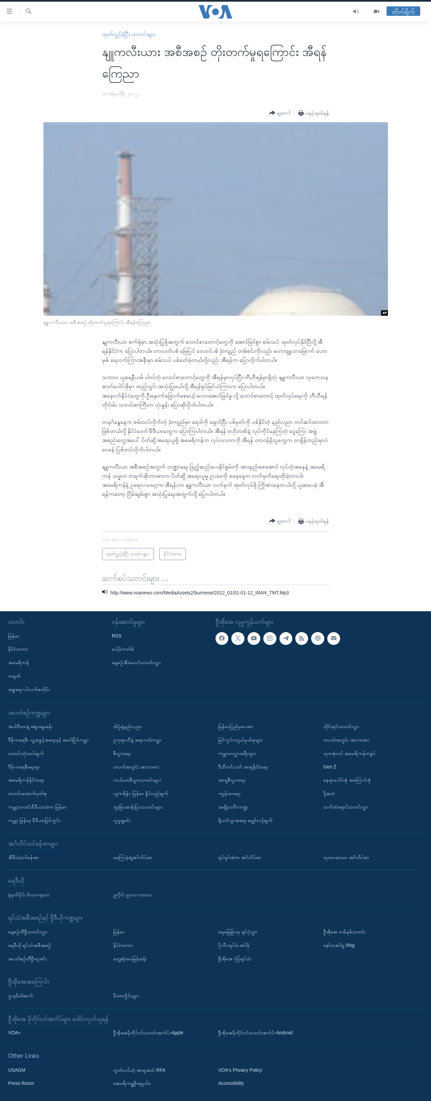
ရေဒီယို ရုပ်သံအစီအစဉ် (29, 945)
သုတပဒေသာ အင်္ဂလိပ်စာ (346, 857)
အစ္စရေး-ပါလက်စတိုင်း (29, 689)
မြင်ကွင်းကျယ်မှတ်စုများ (240, 740)
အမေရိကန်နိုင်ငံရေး (26, 780)
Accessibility (231, 1083)
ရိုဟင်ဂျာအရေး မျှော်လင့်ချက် (245, 820)
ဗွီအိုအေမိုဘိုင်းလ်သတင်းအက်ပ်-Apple (148, 1032)
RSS (117, 635)
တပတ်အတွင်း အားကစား (136, 766)
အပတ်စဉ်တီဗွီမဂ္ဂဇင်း (27, 958)
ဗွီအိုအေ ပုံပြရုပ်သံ (234, 958)
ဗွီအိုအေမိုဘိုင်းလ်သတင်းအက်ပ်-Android (255, 1032)
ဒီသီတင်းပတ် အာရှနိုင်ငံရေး (243, 766)
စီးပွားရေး (122, 753)
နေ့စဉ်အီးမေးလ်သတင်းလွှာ (136, 662)
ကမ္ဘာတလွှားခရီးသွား (237, 753)
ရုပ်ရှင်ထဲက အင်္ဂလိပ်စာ (239, 857)
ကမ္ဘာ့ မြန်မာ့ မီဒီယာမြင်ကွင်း (34, 820)
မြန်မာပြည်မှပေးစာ (235, 726)
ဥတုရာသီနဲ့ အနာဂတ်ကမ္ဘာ (137, 740)
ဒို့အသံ (329, 793)
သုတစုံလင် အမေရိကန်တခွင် (349, 753)
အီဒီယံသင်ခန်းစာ (23, 857)
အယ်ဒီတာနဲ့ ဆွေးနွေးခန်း (30, 726)
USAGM (16, 1069)
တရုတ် (14, 676)
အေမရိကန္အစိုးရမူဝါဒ (132, 1083)
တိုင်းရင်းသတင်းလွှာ (341, 726)
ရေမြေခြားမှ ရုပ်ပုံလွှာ (237, 931)
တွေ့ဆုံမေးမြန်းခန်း (130, 958)
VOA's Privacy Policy (240, 1069)
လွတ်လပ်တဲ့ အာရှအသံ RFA (139, 1069)
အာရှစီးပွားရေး (231, 780)
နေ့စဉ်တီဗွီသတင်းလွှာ (27, 931)
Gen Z (329, 766)
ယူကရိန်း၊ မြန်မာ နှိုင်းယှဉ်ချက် (140, 793)
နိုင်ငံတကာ (18, 649)
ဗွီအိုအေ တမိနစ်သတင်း (344, 931)
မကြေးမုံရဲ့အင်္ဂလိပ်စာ (132, 857)
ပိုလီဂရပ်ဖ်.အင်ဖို (234, 945)
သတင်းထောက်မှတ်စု (27, 793)
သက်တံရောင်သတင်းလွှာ (345, 807)
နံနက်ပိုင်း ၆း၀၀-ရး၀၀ (28, 894)
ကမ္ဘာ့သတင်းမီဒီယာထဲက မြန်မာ (37, 807)
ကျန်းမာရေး (229, 793)
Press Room (21, 1083)
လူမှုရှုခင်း (122, 820)
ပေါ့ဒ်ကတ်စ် (123, 649)
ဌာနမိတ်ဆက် (20, 995)
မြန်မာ (14, 635)
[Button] (280, 113)
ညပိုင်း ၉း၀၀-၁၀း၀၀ (132, 894)
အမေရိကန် (18, 662)
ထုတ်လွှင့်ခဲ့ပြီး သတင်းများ (128, 34)
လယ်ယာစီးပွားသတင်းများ (137, 780)
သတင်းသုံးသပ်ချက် (26, 753)
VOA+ (14, 1032)
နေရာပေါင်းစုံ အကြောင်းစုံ (347, 780)
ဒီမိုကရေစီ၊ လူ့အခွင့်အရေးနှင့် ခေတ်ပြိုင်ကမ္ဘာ (48, 740)
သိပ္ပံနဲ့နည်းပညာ (127, 726)
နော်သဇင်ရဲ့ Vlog (339, 945)
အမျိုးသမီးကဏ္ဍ (233, 807)
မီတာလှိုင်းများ (126, 995)
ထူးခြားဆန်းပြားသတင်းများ (138, 807)
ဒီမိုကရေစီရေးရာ (24, 766)
